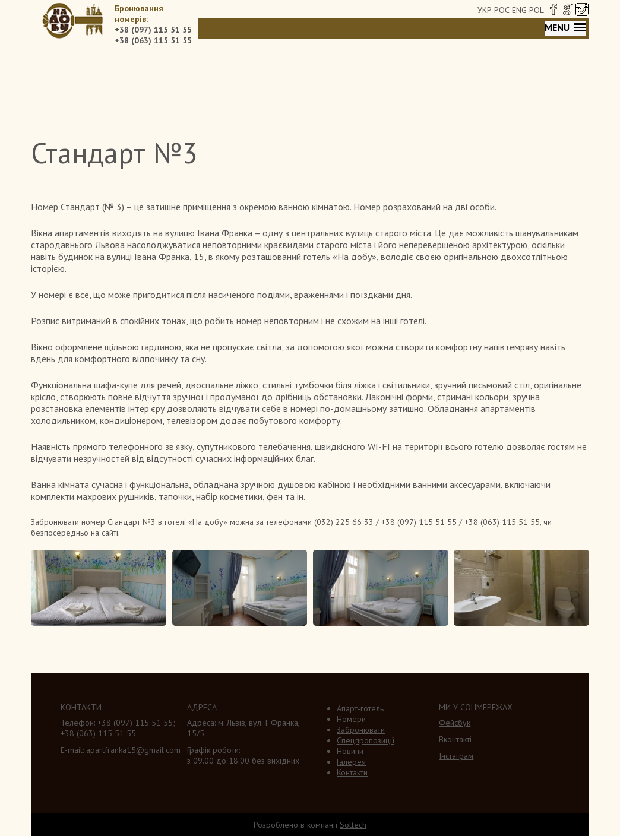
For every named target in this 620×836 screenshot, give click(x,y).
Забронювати (361, 729)
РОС (502, 10)
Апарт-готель (360, 708)
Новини (350, 751)
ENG (519, 10)
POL (536, 10)
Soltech (353, 824)
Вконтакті (455, 739)
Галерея (351, 761)
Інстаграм (456, 755)
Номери (351, 719)
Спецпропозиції (365, 740)
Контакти (352, 772)
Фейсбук (454, 722)
